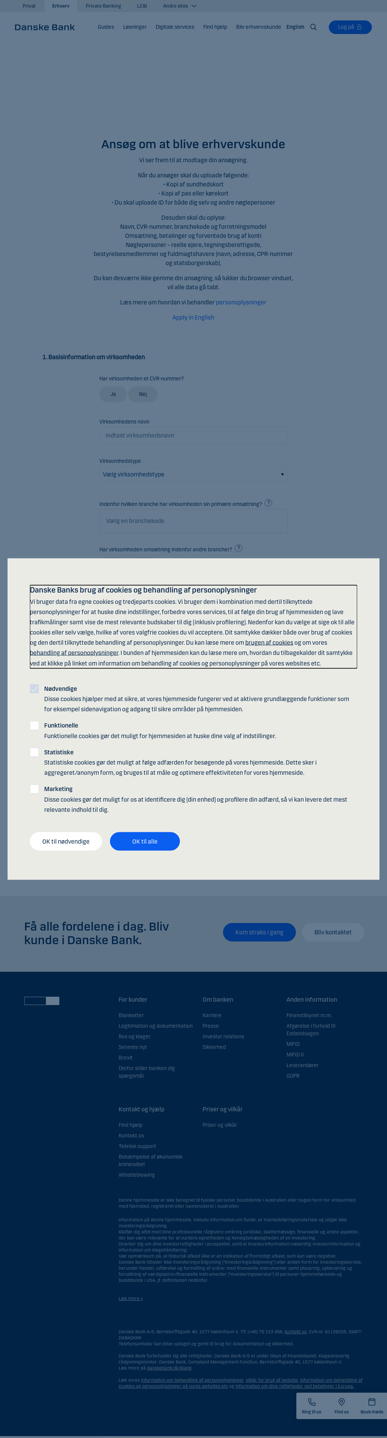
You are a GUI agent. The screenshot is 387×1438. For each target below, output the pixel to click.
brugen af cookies (269, 642)
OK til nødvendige (66, 841)
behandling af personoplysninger (74, 652)
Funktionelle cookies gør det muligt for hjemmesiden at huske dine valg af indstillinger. (160, 730)
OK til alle (145, 841)
